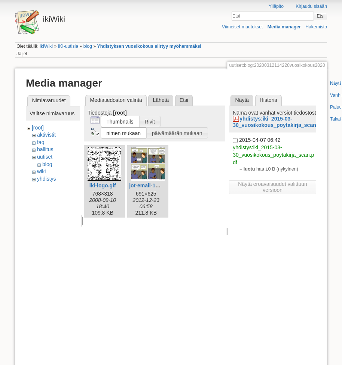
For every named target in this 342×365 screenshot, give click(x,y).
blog (87, 46)
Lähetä (161, 100)
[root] (38, 128)
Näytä (242, 100)
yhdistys (46, 179)
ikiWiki (46, 46)
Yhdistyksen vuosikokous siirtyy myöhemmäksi (149, 46)
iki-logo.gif (102, 185)
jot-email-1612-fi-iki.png (158, 185)
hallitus (45, 149)
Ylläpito (276, 6)
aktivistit (46, 135)
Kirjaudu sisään (311, 6)
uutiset (44, 157)
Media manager (284, 26)
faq (40, 142)
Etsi (320, 16)
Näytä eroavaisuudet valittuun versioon (272, 187)
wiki (41, 171)
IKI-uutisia (68, 46)
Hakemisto (316, 26)
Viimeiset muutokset (242, 26)
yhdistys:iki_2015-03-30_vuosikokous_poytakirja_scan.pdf (279, 122)
